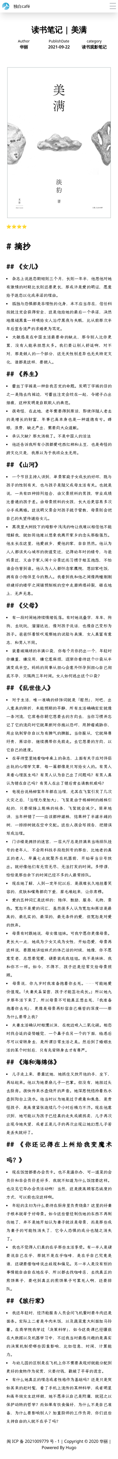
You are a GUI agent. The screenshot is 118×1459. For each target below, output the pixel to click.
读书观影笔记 (94, 47)
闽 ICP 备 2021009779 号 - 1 (33, 1441)
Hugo (71, 1447)
